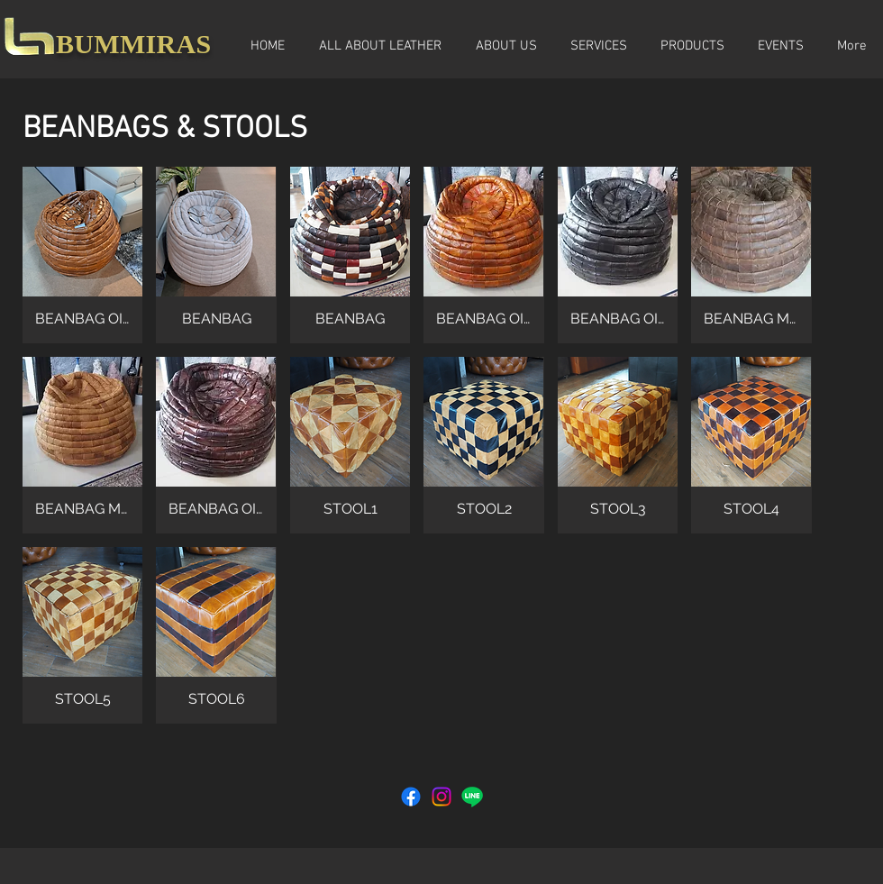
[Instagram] (441, 796)
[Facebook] (410, 796)
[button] (82, 255)
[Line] (472, 796)
